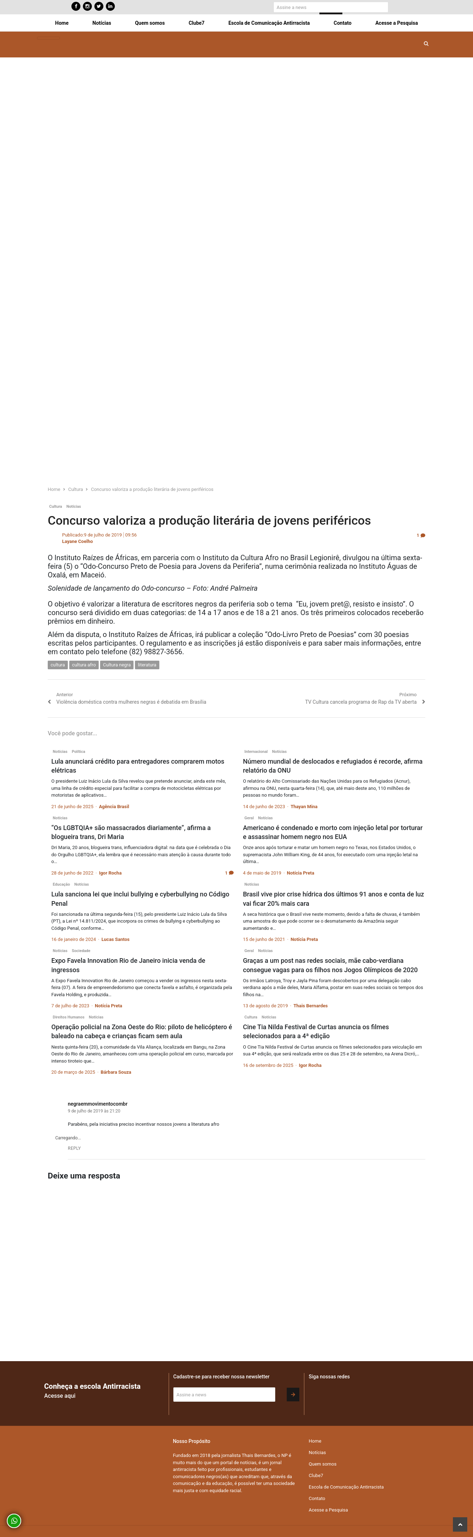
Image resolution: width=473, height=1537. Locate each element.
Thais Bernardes (311, 1005)
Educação (61, 884)
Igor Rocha (110, 873)
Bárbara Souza (116, 1072)
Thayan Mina (304, 806)
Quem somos (150, 23)
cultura (58, 664)
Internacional (256, 751)
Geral (249, 818)
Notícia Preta (300, 873)
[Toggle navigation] (48, 38)
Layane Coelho (77, 541)
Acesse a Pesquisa (396, 23)
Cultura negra (117, 664)
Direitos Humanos (68, 1017)
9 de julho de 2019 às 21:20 (94, 1111)
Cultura (55, 506)
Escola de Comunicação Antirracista (269, 23)
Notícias (102, 23)
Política (78, 751)
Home (62, 23)
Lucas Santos (116, 939)
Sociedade (81, 950)
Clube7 (197, 23)
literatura (147, 664)
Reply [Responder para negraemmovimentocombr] (74, 1148)
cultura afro (84, 664)
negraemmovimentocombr (97, 1104)
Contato (343, 23)
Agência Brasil (114, 806)
